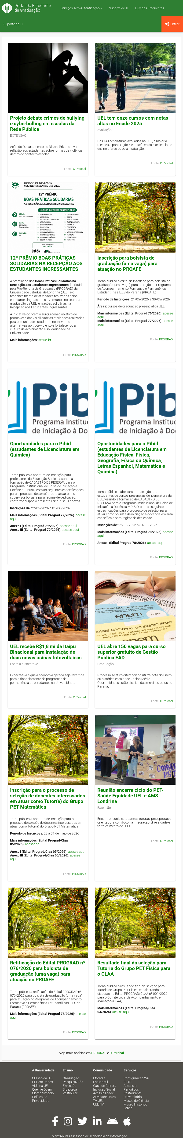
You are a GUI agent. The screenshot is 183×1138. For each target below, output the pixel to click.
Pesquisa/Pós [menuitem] (73, 1082)
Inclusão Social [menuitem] (104, 1089)
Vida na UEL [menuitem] (40, 1086)
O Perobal (79, 169)
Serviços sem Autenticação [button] (81, 8)
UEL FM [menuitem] (98, 1104)
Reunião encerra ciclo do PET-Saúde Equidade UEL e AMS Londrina (130, 795)
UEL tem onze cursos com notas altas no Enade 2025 (132, 120)
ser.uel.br (44, 340)
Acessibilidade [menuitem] (103, 1093)
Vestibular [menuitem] (70, 1093)
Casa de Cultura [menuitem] (104, 1086)
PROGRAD (79, 355)
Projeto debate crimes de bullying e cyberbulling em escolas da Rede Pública (47, 123)
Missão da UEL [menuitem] (42, 1078)
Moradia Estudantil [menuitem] (100, 1080)
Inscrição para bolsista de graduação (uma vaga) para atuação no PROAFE (127, 263)
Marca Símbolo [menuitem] (43, 1093)
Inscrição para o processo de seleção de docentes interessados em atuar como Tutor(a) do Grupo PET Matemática (47, 798)
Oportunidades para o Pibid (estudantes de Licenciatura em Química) (44, 449)
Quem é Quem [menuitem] (42, 1089)
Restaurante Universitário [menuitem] (133, 1095)
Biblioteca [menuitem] (70, 1089)
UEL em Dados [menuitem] (42, 1082)
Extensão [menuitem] (69, 1086)
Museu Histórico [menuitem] (135, 1104)
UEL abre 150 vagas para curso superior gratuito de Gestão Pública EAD (131, 652)
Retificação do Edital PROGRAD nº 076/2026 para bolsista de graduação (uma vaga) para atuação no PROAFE (47, 971)
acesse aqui (68, 526)
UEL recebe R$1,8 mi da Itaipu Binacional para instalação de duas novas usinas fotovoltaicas (46, 652)
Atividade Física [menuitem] (104, 1097)
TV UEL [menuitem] (98, 1100)
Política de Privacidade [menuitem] (40, 1098)
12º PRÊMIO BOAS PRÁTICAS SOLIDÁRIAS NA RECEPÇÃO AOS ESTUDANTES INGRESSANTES (46, 263)
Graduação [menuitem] (71, 1078)
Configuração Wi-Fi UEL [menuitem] (136, 1080)
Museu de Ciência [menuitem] (136, 1100)
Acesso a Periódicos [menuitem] (131, 1087)
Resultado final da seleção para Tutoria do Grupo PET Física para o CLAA (133, 968)
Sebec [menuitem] (128, 1108)
